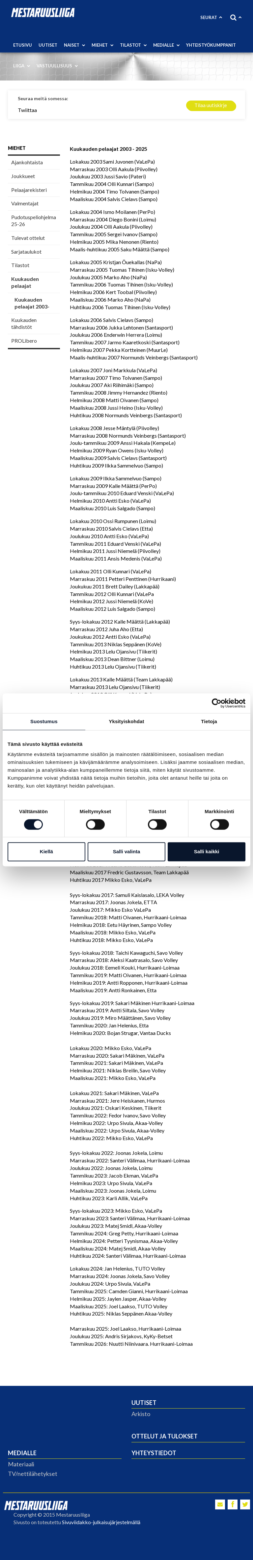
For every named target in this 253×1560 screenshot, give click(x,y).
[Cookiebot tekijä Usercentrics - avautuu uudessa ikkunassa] (216, 703)
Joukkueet (23, 176)
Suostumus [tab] (44, 721)
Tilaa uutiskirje (210, 105)
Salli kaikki (206, 852)
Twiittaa (27, 110)
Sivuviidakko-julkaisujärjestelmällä (101, 1522)
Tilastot (133, 45)
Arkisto (140, 1413)
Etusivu (22, 45)
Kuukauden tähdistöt (24, 323)
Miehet (102, 45)
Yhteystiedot (153, 1453)
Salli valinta (126, 852)
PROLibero (24, 340)
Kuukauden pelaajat (25, 282)
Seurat (211, 17)
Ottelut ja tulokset (164, 1436)
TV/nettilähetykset (32, 1473)
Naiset (74, 45)
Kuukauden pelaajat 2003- (31, 303)
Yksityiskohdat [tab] (126, 721)
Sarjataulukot (26, 251)
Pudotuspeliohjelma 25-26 (33, 220)
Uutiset (48, 45)
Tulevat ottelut (28, 238)
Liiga (21, 65)
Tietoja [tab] (209, 721)
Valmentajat (25, 203)
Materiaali (21, 1464)
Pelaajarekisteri (29, 190)
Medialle (166, 45)
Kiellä (46, 852)
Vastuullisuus (57, 65)
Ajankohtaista (27, 162)
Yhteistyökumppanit (211, 45)
